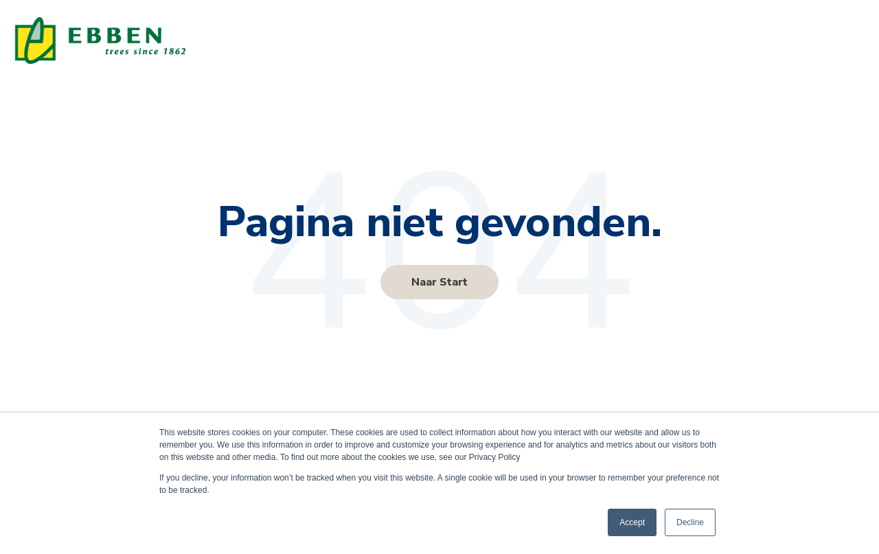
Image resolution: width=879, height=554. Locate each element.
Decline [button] (690, 522)
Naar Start (439, 282)
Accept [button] (632, 522)
